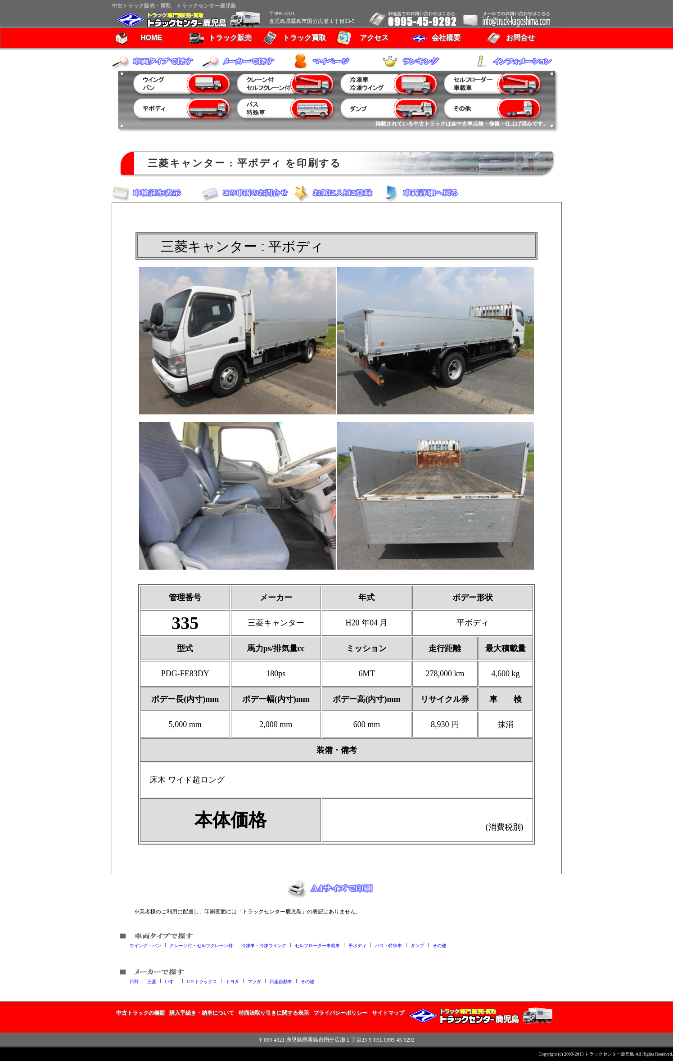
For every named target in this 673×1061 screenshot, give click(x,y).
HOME (151, 37)
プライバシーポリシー (340, 1013)
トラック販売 (230, 37)
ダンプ (417, 945)
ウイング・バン (145, 945)
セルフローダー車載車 (317, 945)
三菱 (151, 981)
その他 (439, 945)
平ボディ (357, 945)
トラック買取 (304, 37)
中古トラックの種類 (140, 1013)
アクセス (374, 37)
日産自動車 (281, 981)
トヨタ (232, 981)
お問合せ (520, 37)
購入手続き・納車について (201, 1013)
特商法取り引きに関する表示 (274, 1013)
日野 (134, 981)
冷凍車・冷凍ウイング (263, 945)
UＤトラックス (202, 981)
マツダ (254, 981)
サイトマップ (388, 1013)
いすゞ (171, 981)
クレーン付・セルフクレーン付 (201, 945)
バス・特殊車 (388, 945)
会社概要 (446, 37)
